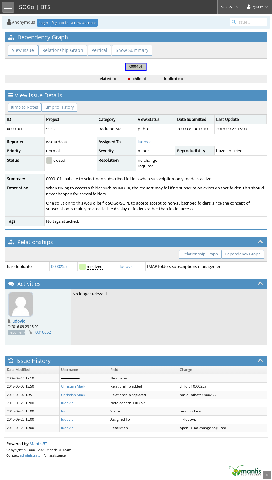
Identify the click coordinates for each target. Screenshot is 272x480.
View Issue (23, 50)
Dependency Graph (243, 254)
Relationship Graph (62, 50)
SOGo (230, 7)
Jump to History (59, 107)
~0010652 (42, 332)
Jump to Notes (24, 107)
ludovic (144, 142)
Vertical (99, 50)
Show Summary (132, 50)
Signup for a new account (74, 22)
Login (43, 22)
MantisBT (38, 443)
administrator (31, 455)
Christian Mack (73, 386)
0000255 (59, 266)
